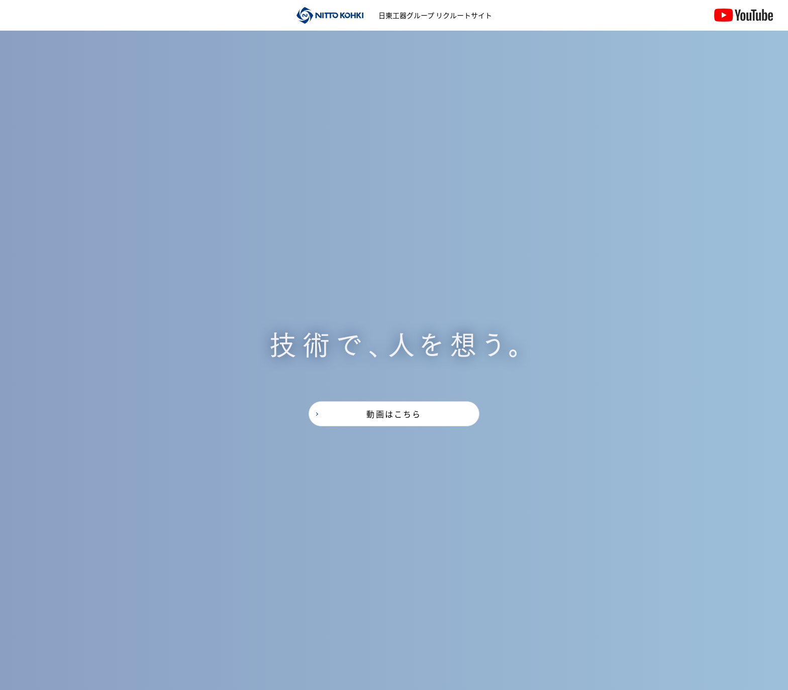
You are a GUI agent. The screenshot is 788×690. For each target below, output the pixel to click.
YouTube (743, 25)
